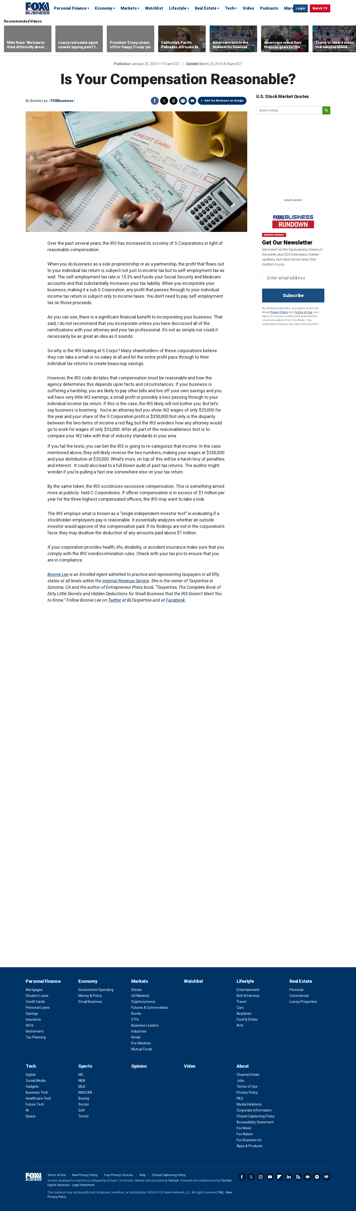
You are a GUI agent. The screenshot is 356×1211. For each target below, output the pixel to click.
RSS (298, 1177)
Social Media (35, 1081)
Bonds (136, 1013)
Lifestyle (177, 8)
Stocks (136, 990)
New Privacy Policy (85, 1175)
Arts (240, 1025)
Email (192, 101)
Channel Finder (248, 1075)
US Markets (140, 996)
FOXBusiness (62, 101)
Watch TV (320, 8)
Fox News (244, 1128)
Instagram (261, 1177)
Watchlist (154, 8)
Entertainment (248, 990)
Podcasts (269, 8)
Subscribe (293, 295)
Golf (81, 1110)
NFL (81, 1075)
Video (248, 8)
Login (300, 8)
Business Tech (37, 1092)
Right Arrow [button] (347, 39)
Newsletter (308, 1177)
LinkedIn (289, 1177)
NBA (81, 1081)
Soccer (83, 1104)
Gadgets (32, 1086)
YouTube (270, 1177)
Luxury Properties (303, 1002)
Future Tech (35, 1104)
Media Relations (249, 1104)
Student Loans (37, 996)
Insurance (33, 1019)
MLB (81, 1086)
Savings (32, 1013)
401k (29, 1025)
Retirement (35, 1031)
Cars (240, 1008)
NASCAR (85, 1092)
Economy (103, 8)
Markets (129, 8)
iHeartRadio (326, 1177)
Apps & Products (250, 1146)
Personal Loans (38, 1008)
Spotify (317, 1177)
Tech (229, 8)
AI (27, 1110)
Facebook (155, 101)
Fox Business (37, 8)
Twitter (164, 101)
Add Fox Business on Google (224, 100)
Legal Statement (83, 1185)
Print (183, 101)
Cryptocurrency (143, 1002)
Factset (173, 1180)
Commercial (299, 996)
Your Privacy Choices (118, 1175)
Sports (85, 1066)
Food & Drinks (247, 1019)
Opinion (139, 1066)
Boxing (83, 1098)
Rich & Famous (248, 996)
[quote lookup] (289, 110)
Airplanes (244, 1013)
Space (31, 1116)
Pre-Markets (141, 1043)
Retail (135, 1037)
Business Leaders (145, 1025)
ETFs (135, 1019)
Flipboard (279, 1177)
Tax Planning (36, 1037)
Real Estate (206, 8)
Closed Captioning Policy (256, 1116)
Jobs (240, 1081)
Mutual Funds (141, 1049)
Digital (30, 1075)
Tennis (83, 1116)
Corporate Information (254, 1110)
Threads (174, 101)
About (243, 1066)
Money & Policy (90, 996)
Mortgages (34, 990)
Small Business (90, 1002)
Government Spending (95, 990)
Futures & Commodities (149, 1008)
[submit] (326, 110)
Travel (241, 1002)
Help (142, 1175)
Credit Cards (35, 1002)
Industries (139, 1031)
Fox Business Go (249, 1140)
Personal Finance (70, 8)
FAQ (240, 1098)
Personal (296, 990)
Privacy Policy (279, 312)
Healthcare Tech (38, 1098)
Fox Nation (245, 1134)
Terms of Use (303, 312)
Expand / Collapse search (288, 8)
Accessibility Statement (255, 1122)
